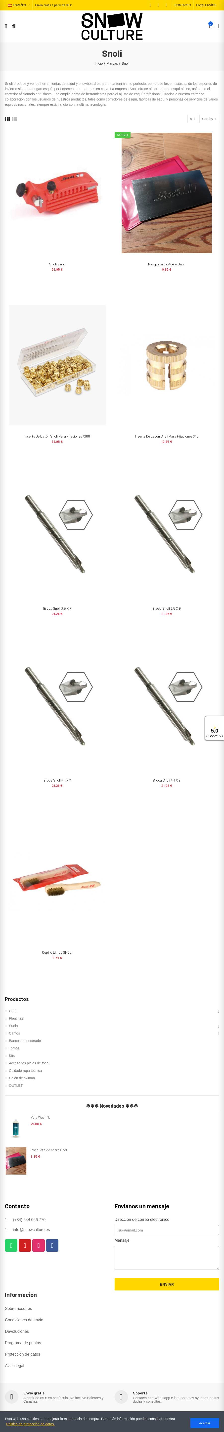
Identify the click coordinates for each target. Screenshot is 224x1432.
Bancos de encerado (25, 1041)
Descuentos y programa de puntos (54, 1413)
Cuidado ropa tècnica (25, 1071)
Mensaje (122, 1240)
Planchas (16, 1018)
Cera (12, 1011)
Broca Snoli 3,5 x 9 (167, 608)
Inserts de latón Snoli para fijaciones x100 (57, 436)
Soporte (140, 1392)
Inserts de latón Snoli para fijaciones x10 (166, 436)
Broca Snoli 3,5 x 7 (57, 608)
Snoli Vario (57, 264)
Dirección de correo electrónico (142, 1219)
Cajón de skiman (22, 1078)
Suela (13, 1026)
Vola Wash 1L (40, 1117)
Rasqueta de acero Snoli (166, 264)
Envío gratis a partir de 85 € (53, 5)
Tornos (14, 1048)
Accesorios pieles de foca (28, 1063)
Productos (17, 999)
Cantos (14, 1033)
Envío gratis (34, 1392)
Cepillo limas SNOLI (57, 952)
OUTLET (16, 1085)
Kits (12, 1056)
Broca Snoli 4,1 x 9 (166, 780)
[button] (183, 5)
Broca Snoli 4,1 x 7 (57, 780)
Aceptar (204, 1423)
